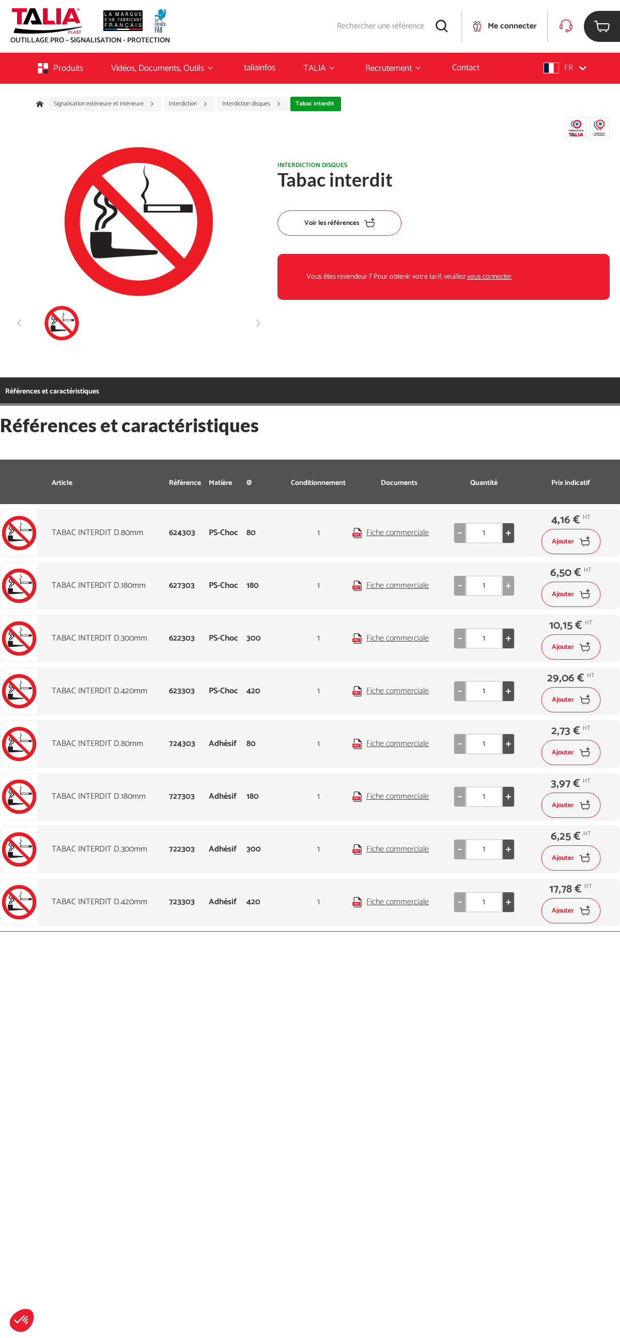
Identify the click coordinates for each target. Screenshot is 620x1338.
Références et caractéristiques (52, 392)
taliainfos (259, 67)
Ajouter (571, 541)
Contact (465, 67)
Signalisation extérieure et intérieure (104, 104)
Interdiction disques (251, 104)
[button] (21, 1320)
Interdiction (188, 104)
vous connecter (489, 277)
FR (565, 68)
